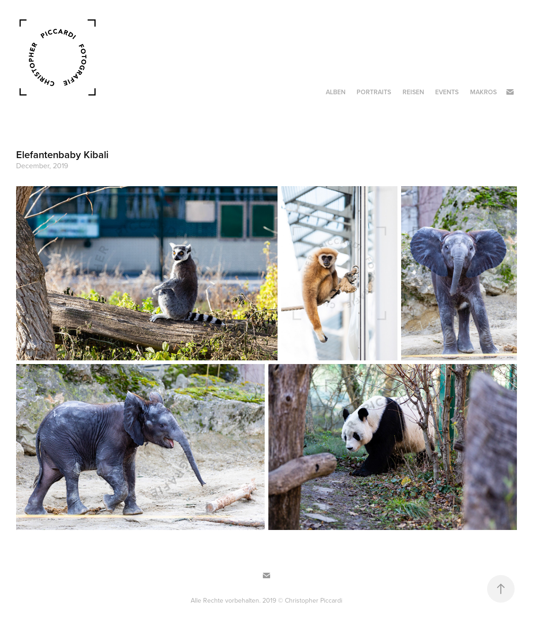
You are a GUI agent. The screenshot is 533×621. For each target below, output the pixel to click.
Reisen (413, 92)
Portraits (374, 92)
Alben (336, 92)
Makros (483, 92)
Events (447, 92)
